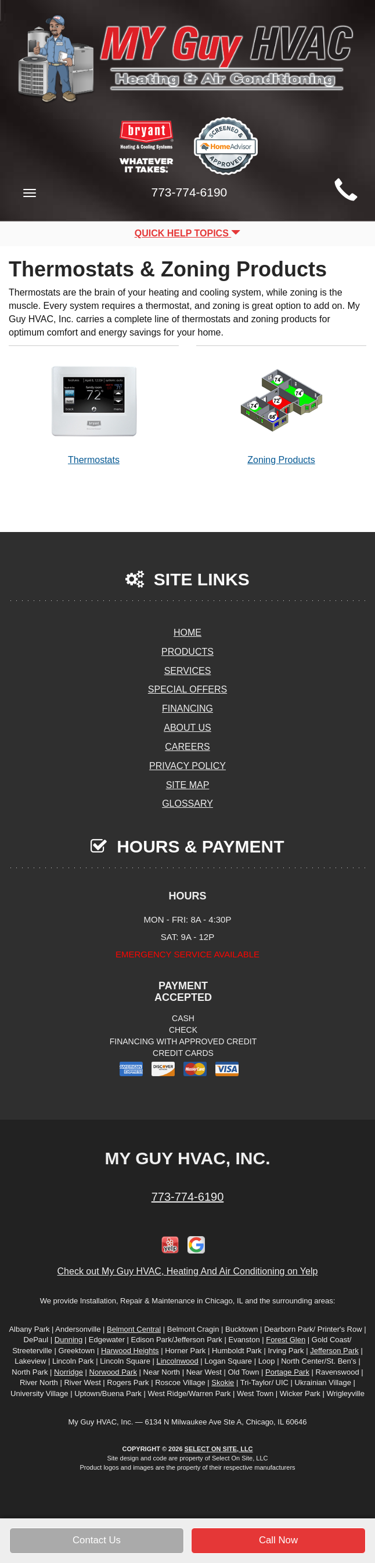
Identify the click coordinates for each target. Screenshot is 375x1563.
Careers (187, 747)
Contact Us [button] (97, 1540)
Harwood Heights (130, 1350)
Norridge (68, 1372)
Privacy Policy (187, 766)
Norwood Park (113, 1372)
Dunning (68, 1339)
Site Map (188, 785)
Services (187, 671)
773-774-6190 (188, 1196)
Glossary (187, 803)
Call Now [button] (278, 1540)
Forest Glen (285, 1339)
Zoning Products (281, 411)
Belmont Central (134, 1329)
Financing (187, 708)
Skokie (222, 1382)
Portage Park (287, 1372)
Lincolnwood (177, 1361)
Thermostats (94, 411)
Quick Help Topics (188, 233)
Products (187, 652)
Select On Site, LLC (219, 1448)
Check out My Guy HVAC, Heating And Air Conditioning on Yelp (187, 1271)
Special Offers (187, 689)
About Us (187, 728)
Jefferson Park (334, 1350)
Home (187, 632)
